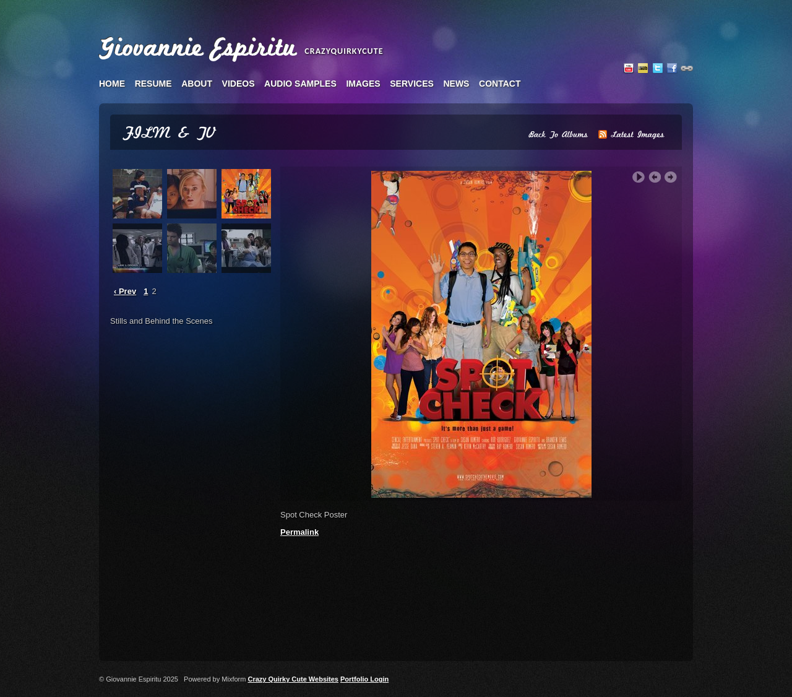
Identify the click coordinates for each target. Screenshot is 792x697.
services (412, 84)
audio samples (300, 84)
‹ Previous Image (654, 177)
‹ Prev (125, 291)
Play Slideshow (638, 177)
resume (153, 84)
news (456, 84)
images (363, 84)
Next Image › (671, 177)
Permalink (299, 532)
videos (238, 84)
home (112, 84)
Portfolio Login (364, 679)
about (196, 84)
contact (499, 84)
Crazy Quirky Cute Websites (293, 679)
